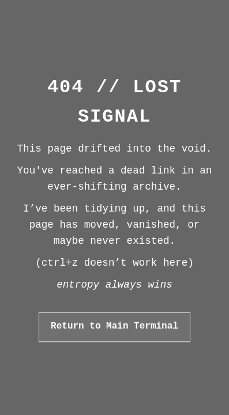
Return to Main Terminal (114, 327)
